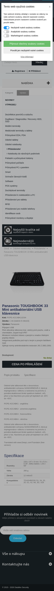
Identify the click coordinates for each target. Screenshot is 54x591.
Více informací (27, 57)
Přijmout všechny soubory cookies (27, 44)
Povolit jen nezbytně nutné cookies (27, 50)
